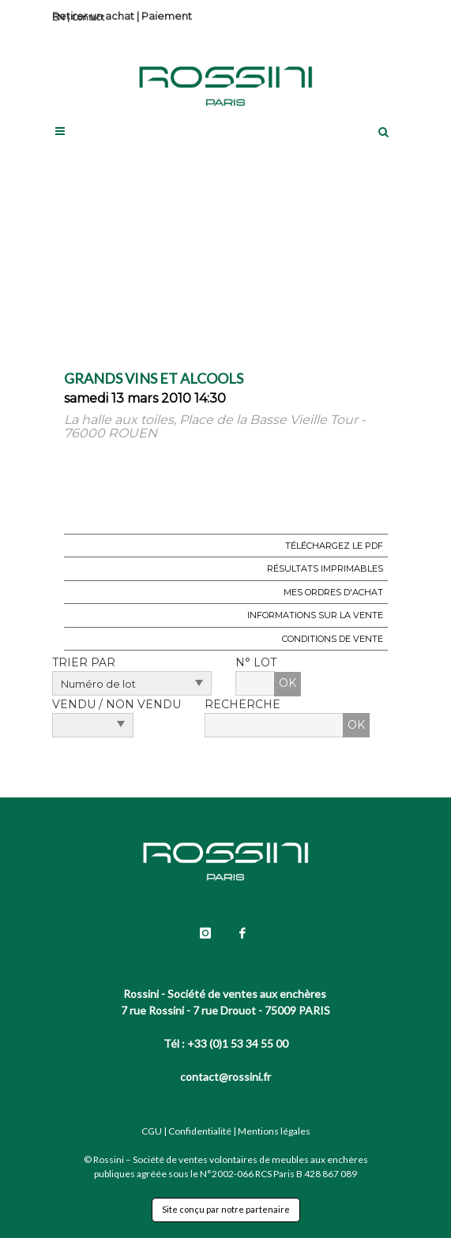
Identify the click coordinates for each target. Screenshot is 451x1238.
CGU (151, 1131)
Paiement (166, 15)
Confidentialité (199, 1131)
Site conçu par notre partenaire (226, 1209)
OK (287, 683)
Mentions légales (274, 1131)
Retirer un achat (93, 15)
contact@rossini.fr (225, 1076)
